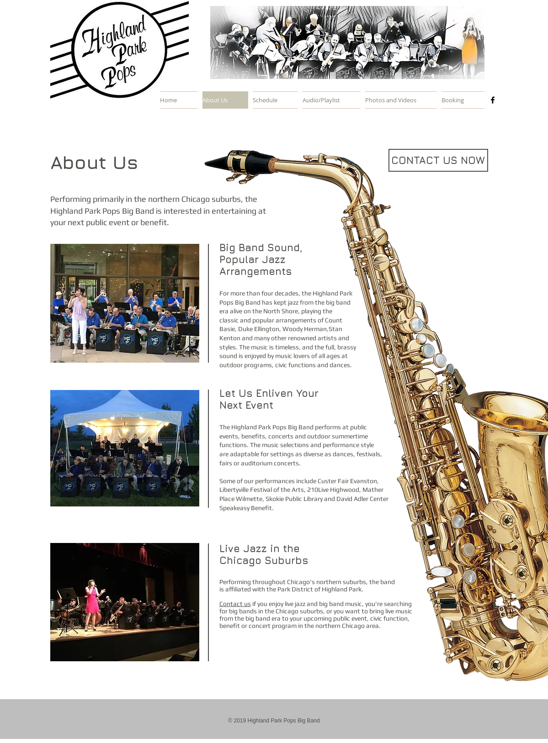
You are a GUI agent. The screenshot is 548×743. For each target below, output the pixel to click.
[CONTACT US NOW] (438, 160)
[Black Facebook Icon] (492, 100)
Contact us (235, 603)
